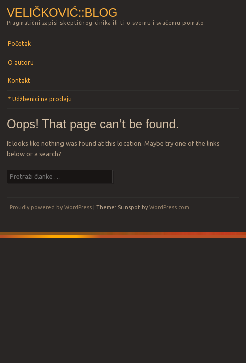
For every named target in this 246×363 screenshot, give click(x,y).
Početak (19, 43)
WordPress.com (169, 207)
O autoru (21, 62)
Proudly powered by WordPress (51, 207)
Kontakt (19, 80)
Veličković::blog (62, 12)
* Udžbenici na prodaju (40, 99)
